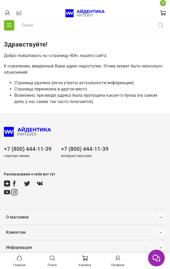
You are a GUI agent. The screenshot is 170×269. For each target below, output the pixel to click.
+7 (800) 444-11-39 (28, 149)
